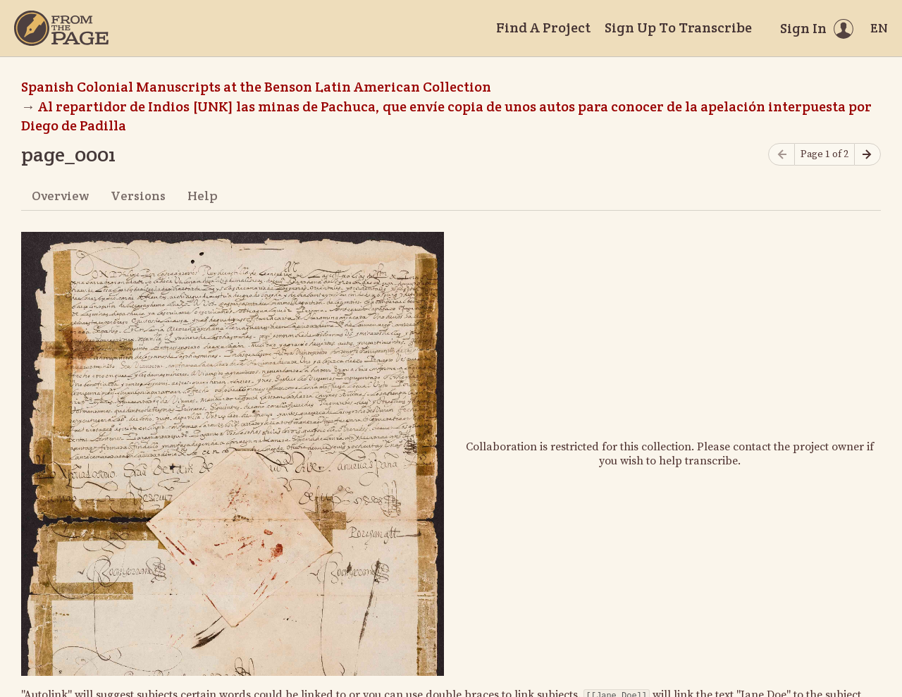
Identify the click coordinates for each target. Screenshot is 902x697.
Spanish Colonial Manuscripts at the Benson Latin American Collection (256, 87)
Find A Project (543, 27)
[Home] (61, 28)
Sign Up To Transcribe (678, 27)
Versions (138, 195)
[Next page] (867, 154)
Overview (60, 195)
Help (202, 195)
